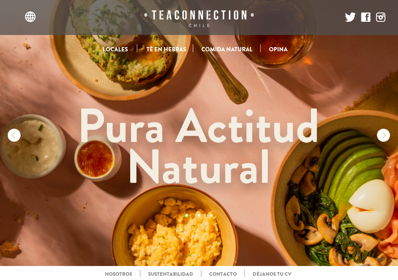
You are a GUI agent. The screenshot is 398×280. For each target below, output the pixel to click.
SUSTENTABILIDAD (170, 274)
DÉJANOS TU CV (272, 274)
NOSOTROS (118, 274)
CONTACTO (223, 274)
